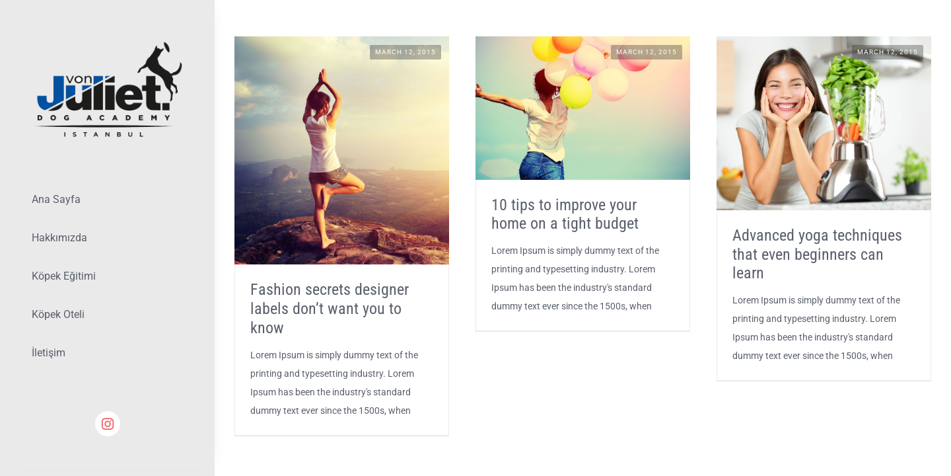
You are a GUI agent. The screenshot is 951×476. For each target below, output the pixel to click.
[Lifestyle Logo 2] (107, 44)
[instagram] (107, 423)
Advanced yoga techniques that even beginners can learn (817, 254)
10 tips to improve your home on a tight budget (565, 214)
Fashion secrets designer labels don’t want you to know (329, 308)
